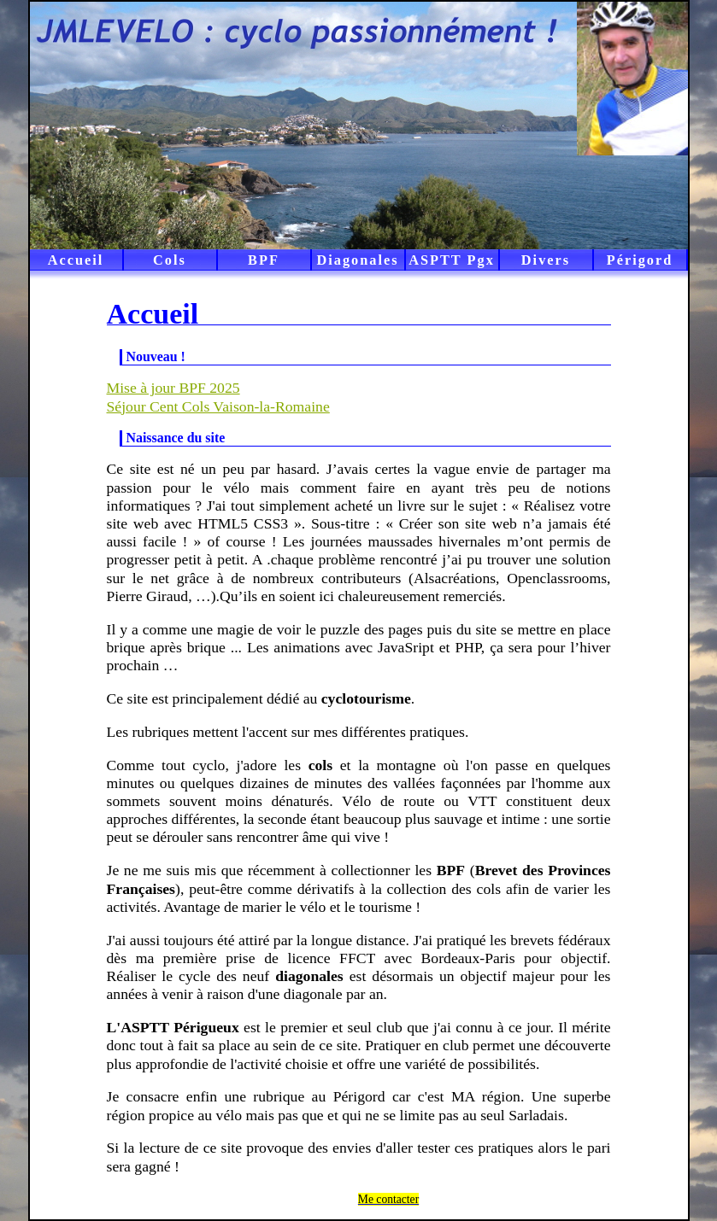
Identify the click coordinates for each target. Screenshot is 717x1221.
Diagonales (357, 260)
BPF (263, 260)
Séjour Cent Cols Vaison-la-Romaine (218, 406)
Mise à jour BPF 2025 (173, 387)
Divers (545, 260)
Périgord (640, 260)
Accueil (76, 260)
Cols (169, 260)
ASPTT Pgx (451, 260)
